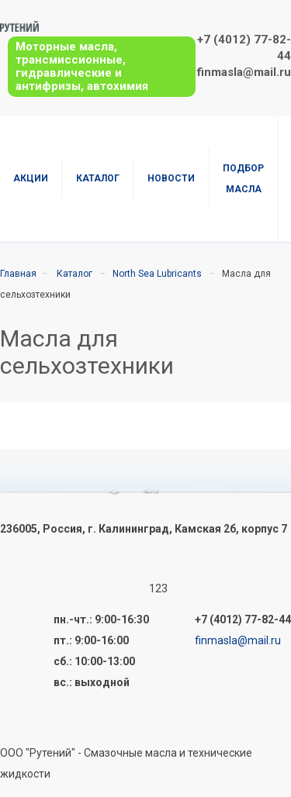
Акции (30, 178)
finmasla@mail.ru (244, 72)
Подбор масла (243, 179)
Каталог (98, 178)
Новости (171, 178)
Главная (18, 273)
